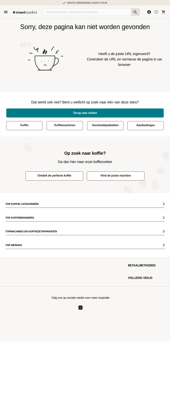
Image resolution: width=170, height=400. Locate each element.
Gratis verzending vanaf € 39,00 (87, 2)
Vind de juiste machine (115, 175)
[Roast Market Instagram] (80, 310)
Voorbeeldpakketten (105, 125)
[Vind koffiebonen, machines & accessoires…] (91, 12)
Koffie (24, 125)
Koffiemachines (64, 125)
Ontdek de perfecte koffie (54, 175)
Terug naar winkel (85, 112)
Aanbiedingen (145, 125)
